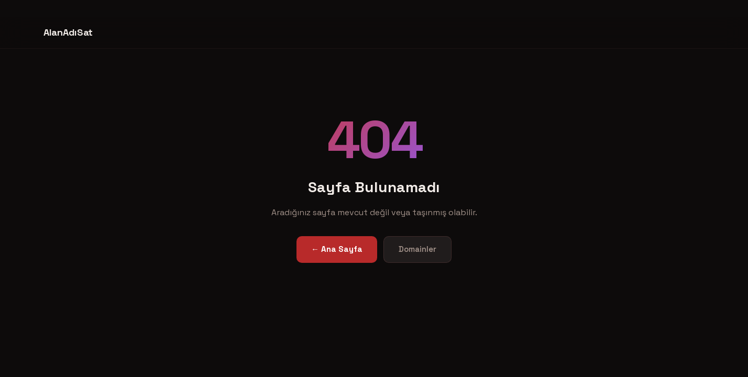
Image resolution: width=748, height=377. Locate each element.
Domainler (417, 249)
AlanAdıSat (68, 32)
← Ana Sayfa (336, 249)
